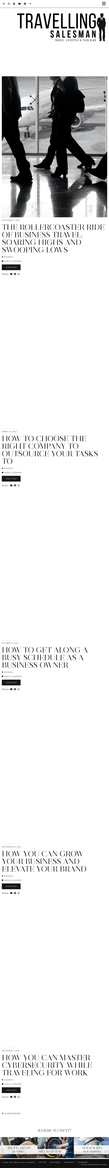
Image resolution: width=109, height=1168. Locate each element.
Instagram (55, 1162)
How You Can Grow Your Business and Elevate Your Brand (44, 861)
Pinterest (69, 1162)
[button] (105, 3)
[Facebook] (25, 3)
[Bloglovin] (30, 3)
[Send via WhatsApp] (18, 274)
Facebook (83, 1162)
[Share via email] (11, 274)
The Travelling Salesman (22, 1162)
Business (8, 257)
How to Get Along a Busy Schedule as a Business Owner (45, 657)
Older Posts (11, 1113)
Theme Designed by (94, 1165)
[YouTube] (19, 3)
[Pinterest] (14, 3)
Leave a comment (12, 261)
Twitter (42, 1162)
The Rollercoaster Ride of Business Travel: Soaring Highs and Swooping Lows (53, 238)
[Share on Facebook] (15, 274)
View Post (11, 267)
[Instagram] (9, 3)
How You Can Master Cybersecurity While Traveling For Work (47, 1065)
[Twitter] (4, 3)
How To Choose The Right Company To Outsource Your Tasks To (50, 450)
